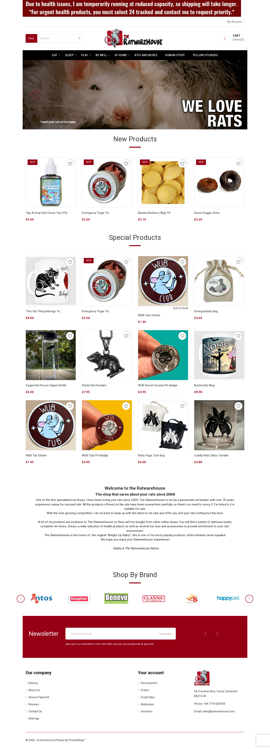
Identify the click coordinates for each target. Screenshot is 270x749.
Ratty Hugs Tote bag (151, 456)
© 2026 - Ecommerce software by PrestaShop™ (56, 741)
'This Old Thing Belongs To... (44, 312)
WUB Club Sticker (149, 316)
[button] (45, 94)
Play (84, 55)
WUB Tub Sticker (36, 456)
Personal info (147, 684)
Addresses (146, 705)
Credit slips (146, 698)
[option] (135, 94)
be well (101, 55)
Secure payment (37, 698)
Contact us (34, 712)
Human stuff (175, 55)
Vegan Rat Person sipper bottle (46, 386)
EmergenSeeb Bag (206, 312)
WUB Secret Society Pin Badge (157, 386)
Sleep (69, 55)
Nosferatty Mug (204, 386)
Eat (54, 55)
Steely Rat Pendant (94, 386)
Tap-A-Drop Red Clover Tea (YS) (46, 213)
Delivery (32, 684)
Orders (143, 691)
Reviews (32, 705)
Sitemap (32, 719)
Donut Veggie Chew (207, 213)
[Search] (60, 38)
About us (33, 691)
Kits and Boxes (146, 55)
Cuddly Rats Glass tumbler (211, 456)
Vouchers (145, 712)
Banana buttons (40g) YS (154, 213)
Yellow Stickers (205, 55)
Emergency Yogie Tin (95, 213)
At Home (121, 55)
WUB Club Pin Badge (95, 456)
